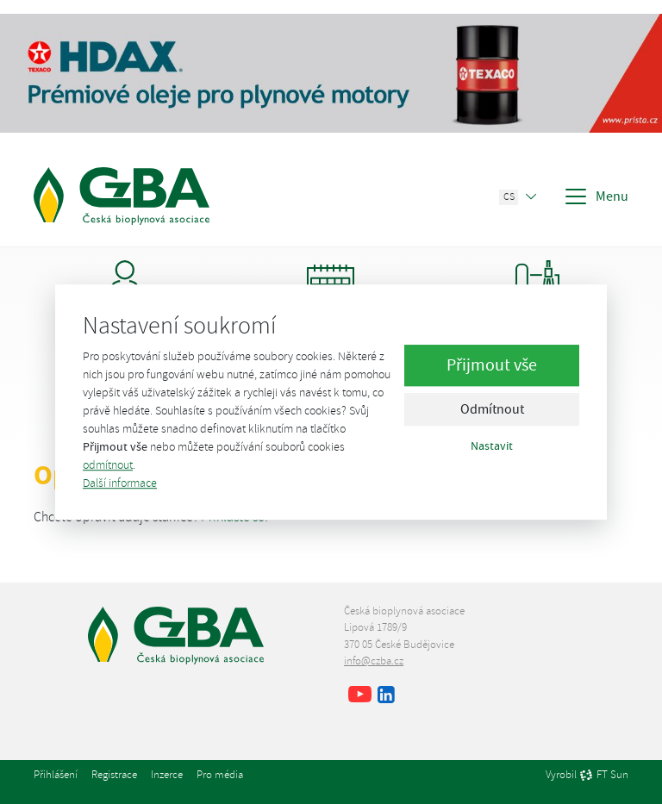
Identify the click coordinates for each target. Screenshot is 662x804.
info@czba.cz (373, 661)
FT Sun (603, 776)
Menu (595, 196)
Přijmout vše (492, 365)
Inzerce (167, 775)
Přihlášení (56, 775)
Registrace (114, 775)
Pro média (220, 775)
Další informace (120, 483)
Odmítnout (492, 409)
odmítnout (108, 465)
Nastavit (492, 445)
